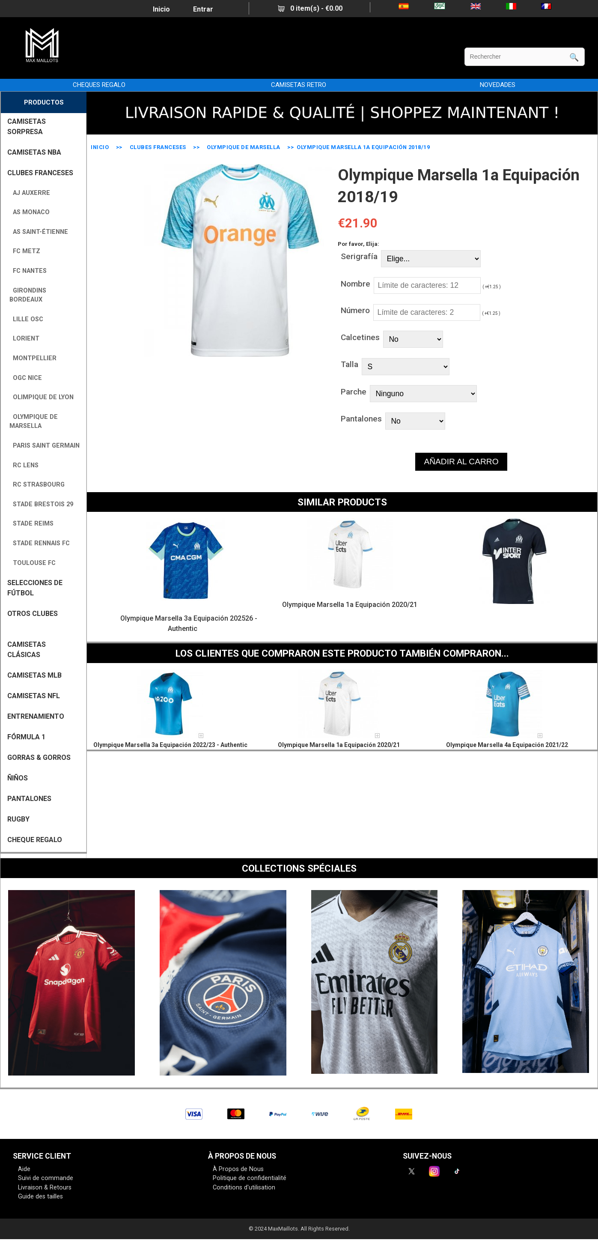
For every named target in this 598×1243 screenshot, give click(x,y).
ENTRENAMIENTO (35, 716)
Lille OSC (26, 319)
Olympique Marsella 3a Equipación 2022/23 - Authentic (170, 744)
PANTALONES (29, 799)
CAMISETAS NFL (33, 696)
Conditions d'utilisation (244, 1187)
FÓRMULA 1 (26, 737)
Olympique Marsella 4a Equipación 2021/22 (507, 744)
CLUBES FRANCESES (158, 147)
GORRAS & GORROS (39, 757)
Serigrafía (359, 256)
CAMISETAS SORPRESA (26, 126)
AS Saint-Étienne (38, 232)
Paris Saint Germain (44, 445)
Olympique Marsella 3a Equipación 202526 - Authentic (188, 623)
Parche (353, 392)
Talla (349, 364)
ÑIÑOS (17, 778)
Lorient (24, 338)
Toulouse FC (32, 563)
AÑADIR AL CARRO (461, 461)
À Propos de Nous (238, 1169)
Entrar (203, 9)
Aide (24, 1169)
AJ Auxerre (29, 193)
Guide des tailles (40, 1196)
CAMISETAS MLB (34, 675)
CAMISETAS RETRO (298, 85)
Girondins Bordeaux (27, 295)
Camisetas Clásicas (26, 649)
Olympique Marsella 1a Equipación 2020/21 (349, 605)
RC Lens (24, 465)
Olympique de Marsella (243, 147)
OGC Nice (25, 378)
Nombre (355, 284)
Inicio (161, 9)
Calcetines (360, 337)
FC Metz (24, 251)
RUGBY (18, 819)
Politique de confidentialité (249, 1178)
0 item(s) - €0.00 (310, 8)
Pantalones (361, 419)
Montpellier (33, 358)
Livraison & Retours (44, 1187)
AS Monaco (29, 212)
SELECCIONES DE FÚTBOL (34, 588)
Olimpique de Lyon (41, 397)
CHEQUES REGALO (99, 85)
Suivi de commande (45, 1178)
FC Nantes (28, 271)
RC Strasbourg (37, 484)
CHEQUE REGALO (34, 840)
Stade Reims (31, 523)
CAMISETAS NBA (34, 152)
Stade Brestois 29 (41, 504)
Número (355, 310)
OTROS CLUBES (32, 614)
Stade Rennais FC (39, 543)
